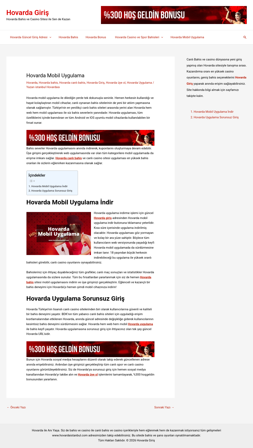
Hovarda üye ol (116, 82)
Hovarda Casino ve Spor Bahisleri (134, 37)
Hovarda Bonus (93, 37)
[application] (48, 37)
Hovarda (32, 82)
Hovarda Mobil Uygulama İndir (49, 186)
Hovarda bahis (48, 82)
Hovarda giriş (103, 218)
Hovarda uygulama (140, 324)
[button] (245, 37)
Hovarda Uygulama (140, 82)
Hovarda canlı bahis (72, 82)
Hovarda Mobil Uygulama (180, 37)
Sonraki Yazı (164, 407)
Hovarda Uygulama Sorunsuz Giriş (52, 190)
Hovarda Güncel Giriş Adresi (29, 37)
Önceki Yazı (16, 407)
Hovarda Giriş (27, 13)
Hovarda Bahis (66, 37)
